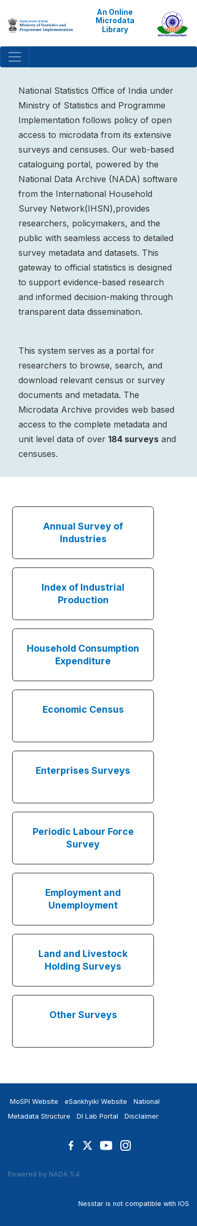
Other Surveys (83, 1014)
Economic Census (83, 709)
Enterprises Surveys (83, 770)
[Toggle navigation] (14, 56)
